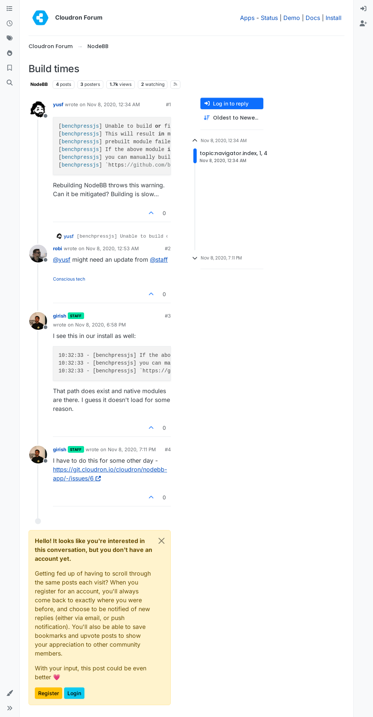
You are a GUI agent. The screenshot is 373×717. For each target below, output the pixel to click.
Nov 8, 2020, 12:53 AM (112, 248)
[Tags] (9, 38)
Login (74, 693)
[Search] (9, 83)
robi (57, 248)
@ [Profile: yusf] (61, 259)
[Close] (161, 540)
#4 (168, 449)
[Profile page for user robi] (38, 253)
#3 (168, 316)
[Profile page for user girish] (38, 321)
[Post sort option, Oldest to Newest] (231, 118)
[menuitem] (363, 9)
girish (59, 316)
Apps (247, 17)
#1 (168, 104)
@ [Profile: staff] (159, 259)
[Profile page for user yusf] (38, 109)
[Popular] (9, 53)
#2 (168, 248)
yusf (58, 104)
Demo (291, 17)
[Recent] (9, 24)
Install (334, 17)
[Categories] (9, 9)
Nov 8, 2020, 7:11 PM (132, 449)
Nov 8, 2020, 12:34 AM (113, 104)
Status (269, 17)
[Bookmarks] (9, 68)
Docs (313, 17)
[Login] (363, 9)
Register (48, 693)
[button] (9, 693)
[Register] (363, 24)
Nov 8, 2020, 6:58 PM (100, 325)
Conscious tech (69, 279)
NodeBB (39, 84)
